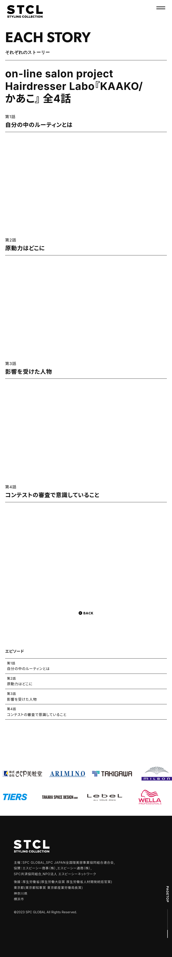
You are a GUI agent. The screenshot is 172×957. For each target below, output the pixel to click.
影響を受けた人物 (86, 696)
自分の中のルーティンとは (86, 665)
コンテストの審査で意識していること (86, 711)
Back (88, 613)
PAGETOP (168, 894)
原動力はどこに (86, 681)
